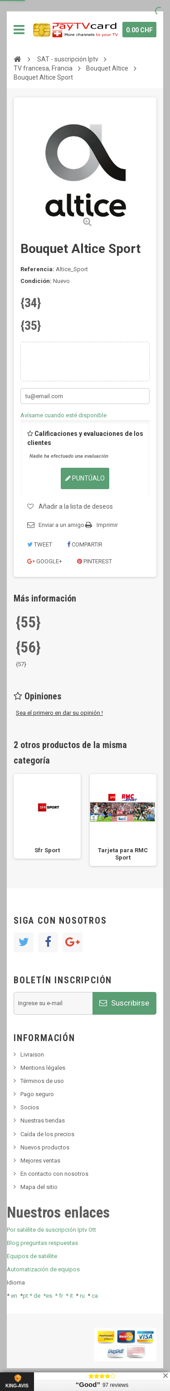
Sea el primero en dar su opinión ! (59, 712)
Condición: (36, 281)
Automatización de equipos (43, 1269)
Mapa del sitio (39, 1187)
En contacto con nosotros (54, 1173)
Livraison (32, 1054)
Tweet (39, 544)
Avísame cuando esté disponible (63, 415)
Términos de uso (42, 1080)
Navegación (19, 29)
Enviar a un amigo (61, 524)
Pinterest (94, 561)
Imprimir (107, 524)
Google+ (44, 561)
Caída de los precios (47, 1134)
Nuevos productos (44, 1147)
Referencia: (37, 269)
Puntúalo (85, 478)
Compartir (84, 544)
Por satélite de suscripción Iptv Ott (51, 1229)
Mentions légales (42, 1067)
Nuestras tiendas (42, 1120)
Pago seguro (37, 1094)
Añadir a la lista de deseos (76, 506)
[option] (47, 816)
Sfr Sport (47, 850)
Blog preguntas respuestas (42, 1242)
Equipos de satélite (32, 1256)
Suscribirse (124, 1002)
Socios (29, 1107)
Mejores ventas (40, 1160)
